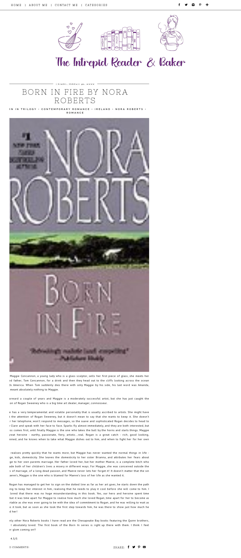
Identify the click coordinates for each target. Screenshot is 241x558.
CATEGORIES (96, 5)
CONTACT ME (66, 5)
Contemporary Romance (65, 109)
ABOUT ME (38, 5)
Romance (75, 112)
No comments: (18, 547)
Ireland (103, 109)
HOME (16, 5)
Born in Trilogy (20, 109)
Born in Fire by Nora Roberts (75, 96)
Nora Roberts (129, 109)
